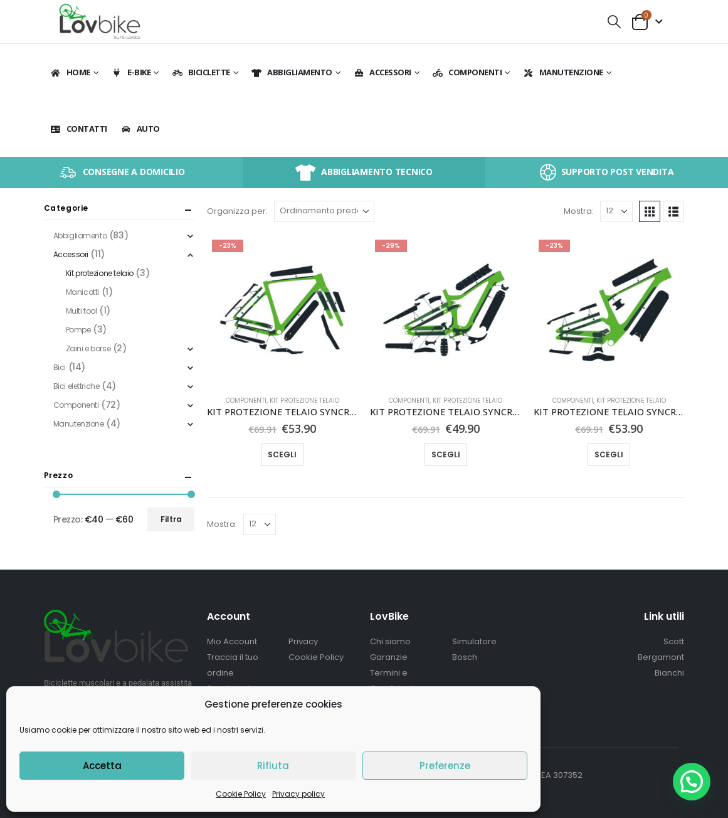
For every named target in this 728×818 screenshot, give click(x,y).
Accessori (382, 72)
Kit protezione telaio (304, 400)
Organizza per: (237, 211)
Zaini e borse (88, 348)
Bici (59, 367)
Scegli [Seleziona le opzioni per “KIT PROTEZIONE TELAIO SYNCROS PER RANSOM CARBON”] (445, 454)
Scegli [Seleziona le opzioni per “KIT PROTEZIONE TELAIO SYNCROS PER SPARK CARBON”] (608, 454)
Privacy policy (298, 794)
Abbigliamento (291, 72)
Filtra (171, 519)
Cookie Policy (241, 794)
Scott (673, 641)
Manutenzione (563, 72)
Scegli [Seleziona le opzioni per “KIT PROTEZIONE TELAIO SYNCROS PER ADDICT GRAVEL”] (282, 454)
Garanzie (389, 657)
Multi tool (81, 310)
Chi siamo (390, 641)
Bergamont (661, 657)
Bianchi (669, 673)
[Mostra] (616, 211)
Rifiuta (273, 765)
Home (70, 72)
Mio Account (232, 641)
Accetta (102, 765)
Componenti (467, 72)
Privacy (303, 641)
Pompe (78, 329)
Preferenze (444, 765)
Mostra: (579, 211)
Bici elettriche (76, 386)
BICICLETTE (201, 72)
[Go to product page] (282, 310)
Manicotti (82, 292)
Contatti (78, 128)
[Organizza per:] (324, 211)
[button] (613, 21)
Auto (140, 128)
